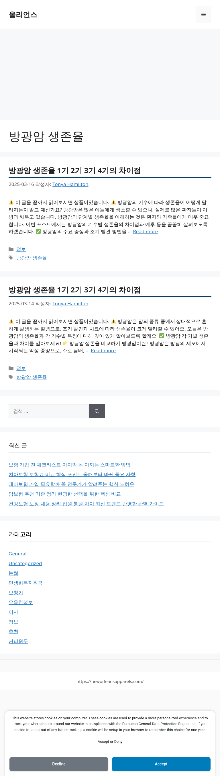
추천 (13, 631)
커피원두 (18, 641)
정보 (21, 249)
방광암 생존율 (31, 257)
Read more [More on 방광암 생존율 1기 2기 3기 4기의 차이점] (145, 231)
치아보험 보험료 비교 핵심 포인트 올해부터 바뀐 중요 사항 (72, 474)
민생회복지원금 (26, 582)
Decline (58, 764)
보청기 (16, 592)
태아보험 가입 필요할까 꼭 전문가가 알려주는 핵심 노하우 (71, 484)
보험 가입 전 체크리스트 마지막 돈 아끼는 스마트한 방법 (70, 464)
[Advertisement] (110, 71)
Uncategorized (25, 563)
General (18, 553)
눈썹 (13, 573)
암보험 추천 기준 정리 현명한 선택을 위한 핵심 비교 (65, 493)
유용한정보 (21, 602)
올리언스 (23, 14)
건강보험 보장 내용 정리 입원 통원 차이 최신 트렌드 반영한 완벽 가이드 (86, 503)
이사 (13, 612)
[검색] (97, 411)
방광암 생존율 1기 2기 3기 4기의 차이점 (75, 170)
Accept (161, 764)
